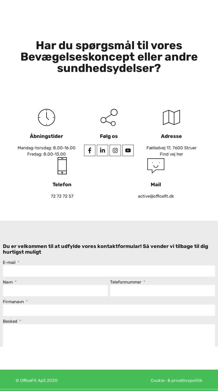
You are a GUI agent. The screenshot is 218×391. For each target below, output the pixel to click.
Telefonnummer (126, 282)
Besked (10, 321)
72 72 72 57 (62, 196)
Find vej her (171, 154)
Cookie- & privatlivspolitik (176, 380)
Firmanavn (14, 302)
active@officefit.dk (156, 196)
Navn (8, 282)
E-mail (10, 262)
